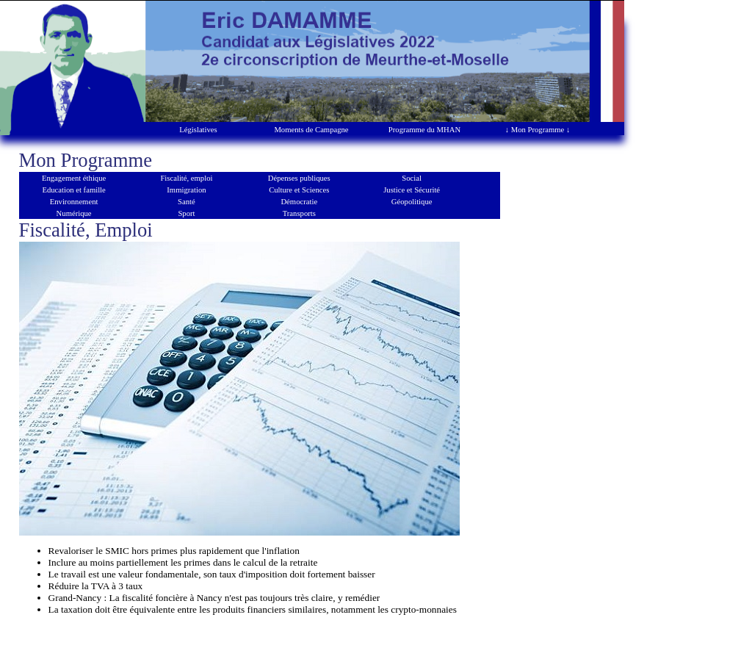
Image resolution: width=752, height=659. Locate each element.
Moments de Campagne (311, 130)
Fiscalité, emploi (186, 178)
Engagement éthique (74, 178)
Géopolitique (412, 202)
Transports (299, 213)
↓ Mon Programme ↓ (538, 130)
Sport (186, 213)
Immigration (186, 190)
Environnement (74, 202)
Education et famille (73, 190)
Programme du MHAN (424, 130)
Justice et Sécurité (411, 190)
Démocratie (299, 202)
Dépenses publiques (299, 178)
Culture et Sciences (299, 190)
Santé (186, 202)
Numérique (74, 213)
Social (412, 178)
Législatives (198, 130)
